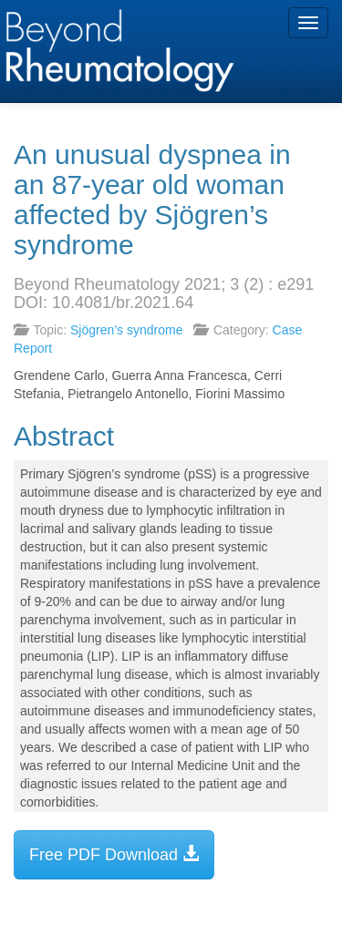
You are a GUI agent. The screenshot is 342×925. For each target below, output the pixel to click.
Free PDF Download (114, 854)
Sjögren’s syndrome (126, 330)
